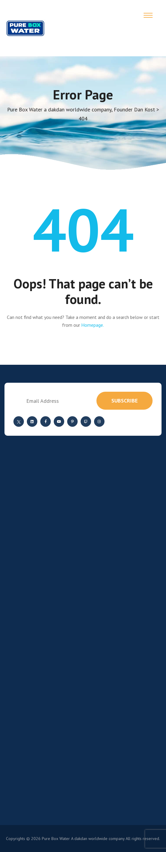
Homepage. (92, 325)
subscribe (124, 400)
